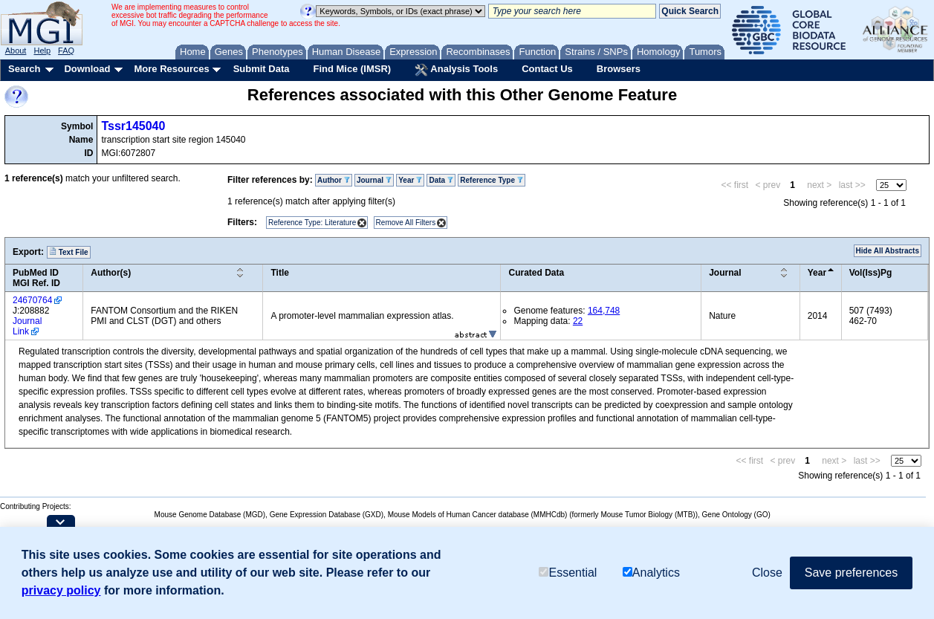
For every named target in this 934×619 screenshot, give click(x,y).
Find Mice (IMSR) (352, 68)
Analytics (651, 572)
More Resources (171, 68)
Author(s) (111, 273)
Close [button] (767, 572)
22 (578, 321)
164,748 (604, 310)
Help (42, 50)
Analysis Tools (456, 70)
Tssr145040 (133, 126)
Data (441, 180)
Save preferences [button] (851, 572)
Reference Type (491, 180)
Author (333, 180)
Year (410, 180)
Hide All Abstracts (887, 251)
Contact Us (547, 68)
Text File (68, 251)
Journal (374, 180)
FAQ (66, 50)
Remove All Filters (406, 222)
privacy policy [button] (61, 590)
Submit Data (261, 68)
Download (87, 68)
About (16, 50)
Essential (568, 572)
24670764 (32, 300)
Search (24, 68)
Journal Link (27, 326)
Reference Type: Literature (312, 222)
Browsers (618, 68)
